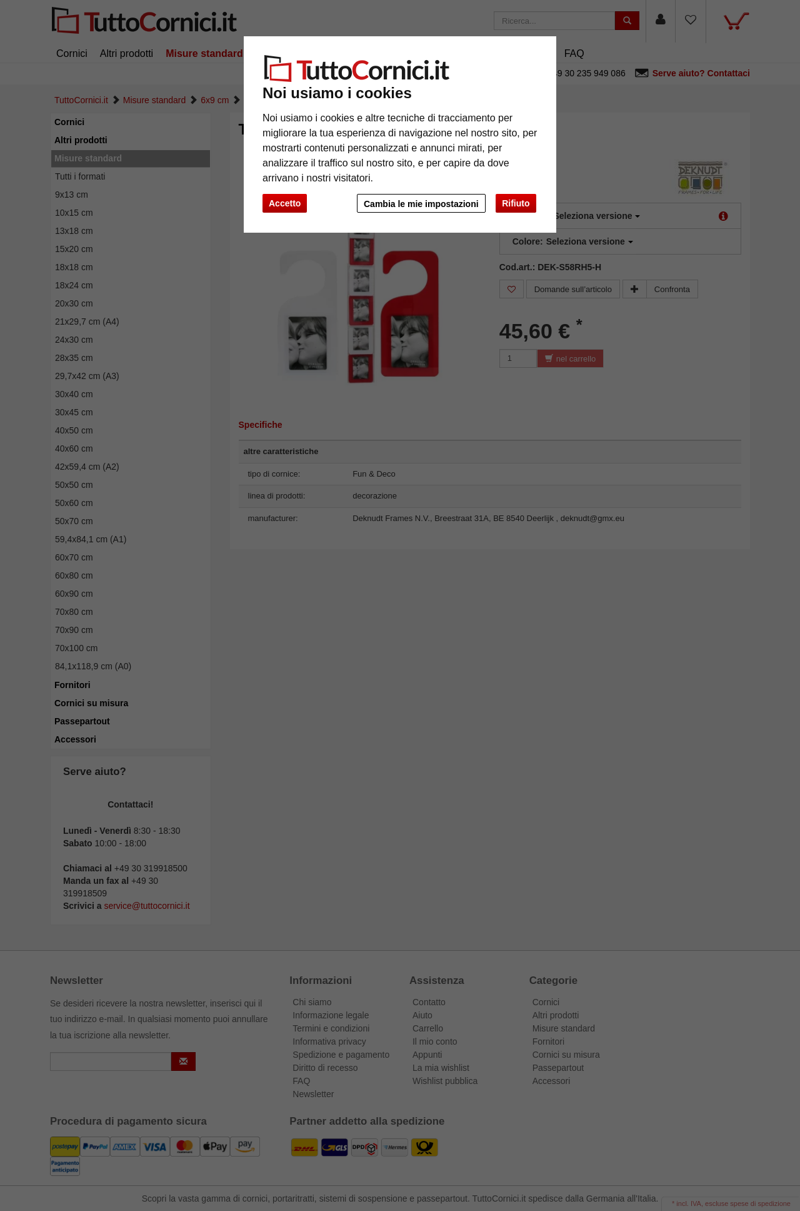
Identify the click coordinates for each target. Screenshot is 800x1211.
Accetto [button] (285, 203)
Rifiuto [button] (515, 203)
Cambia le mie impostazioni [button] (421, 204)
